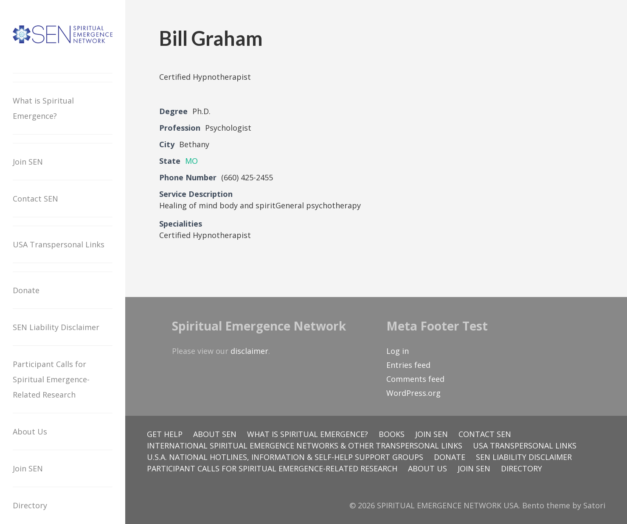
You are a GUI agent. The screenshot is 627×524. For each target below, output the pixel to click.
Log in (397, 351)
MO (191, 161)
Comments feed (415, 379)
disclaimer (249, 351)
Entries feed (408, 365)
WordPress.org (413, 393)
